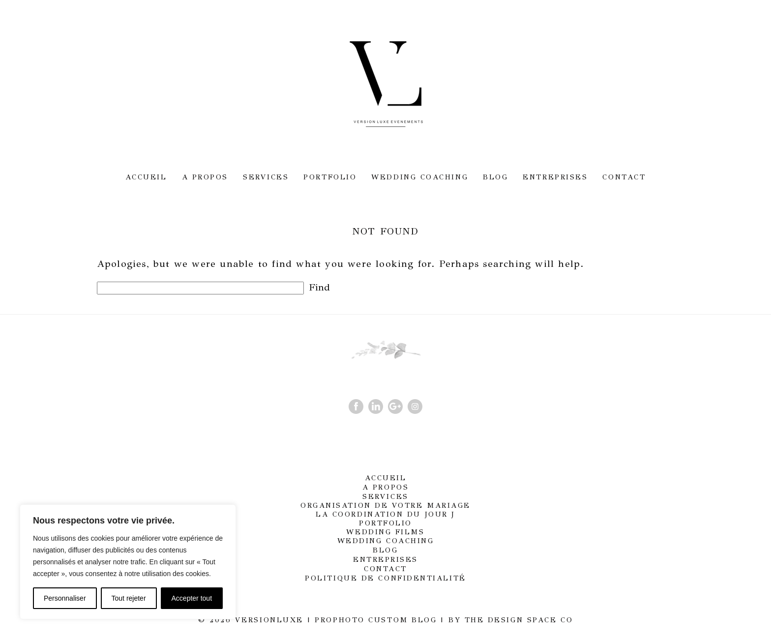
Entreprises (555, 177)
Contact (624, 177)
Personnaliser (65, 598)
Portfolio (329, 177)
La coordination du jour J (385, 514)
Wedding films (385, 531)
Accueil (146, 177)
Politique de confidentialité (385, 578)
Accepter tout (192, 598)
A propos (205, 177)
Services (266, 177)
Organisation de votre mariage (385, 505)
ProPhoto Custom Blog (376, 619)
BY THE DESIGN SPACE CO (510, 619)
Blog (495, 177)
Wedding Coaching (419, 177)
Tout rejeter (129, 598)
